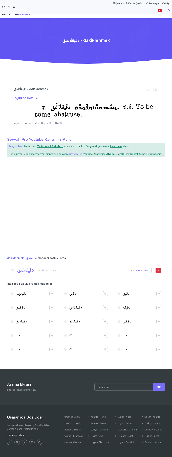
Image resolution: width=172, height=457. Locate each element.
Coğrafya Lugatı (151, 429)
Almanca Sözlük (71, 416)
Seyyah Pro (15, 146)
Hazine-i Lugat (70, 423)
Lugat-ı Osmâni (124, 442)
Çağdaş (118, 3)
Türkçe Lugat (150, 435)
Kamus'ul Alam (97, 423)
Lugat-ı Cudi (96, 435)
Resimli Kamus (150, 416)
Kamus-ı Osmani (71, 442)
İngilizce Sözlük (25, 98)
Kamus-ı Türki (97, 416)
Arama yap (153, 3)
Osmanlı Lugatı (124, 435)
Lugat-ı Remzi (124, 423)
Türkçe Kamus (150, 423)
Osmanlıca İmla (151, 442)
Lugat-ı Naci (123, 416)
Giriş (165, 3)
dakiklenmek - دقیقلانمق (22, 258)
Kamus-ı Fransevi (72, 435)
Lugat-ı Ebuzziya (98, 442)
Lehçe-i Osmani (98, 429)
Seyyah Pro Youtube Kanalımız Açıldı (39, 139)
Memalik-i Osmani (126, 429)
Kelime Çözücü (135, 3)
